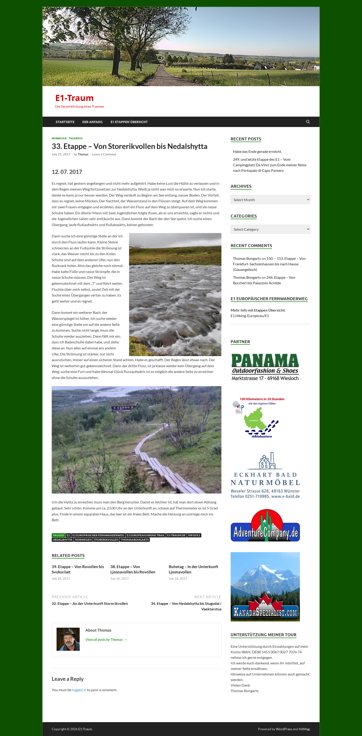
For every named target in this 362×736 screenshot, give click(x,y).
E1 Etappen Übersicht (129, 122)
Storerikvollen (106, 539)
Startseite (65, 122)
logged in (79, 690)
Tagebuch (75, 138)
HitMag (304, 729)
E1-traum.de (176, 535)
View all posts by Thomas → (106, 639)
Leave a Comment (104, 154)
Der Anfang (92, 122)
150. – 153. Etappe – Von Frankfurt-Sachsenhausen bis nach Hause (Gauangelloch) (269, 264)
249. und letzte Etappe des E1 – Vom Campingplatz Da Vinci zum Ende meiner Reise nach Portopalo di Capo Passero (269, 165)
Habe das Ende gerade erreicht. (257, 151)
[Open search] (308, 122)
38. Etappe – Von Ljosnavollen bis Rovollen (132, 569)
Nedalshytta (62, 539)
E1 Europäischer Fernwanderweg (98, 535)
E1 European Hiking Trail (146, 535)
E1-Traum (74, 97)
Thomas (83, 154)
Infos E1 (194, 535)
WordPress (284, 729)
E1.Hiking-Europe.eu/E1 (250, 315)
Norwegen (59, 138)
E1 (68, 535)
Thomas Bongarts (135, 539)
